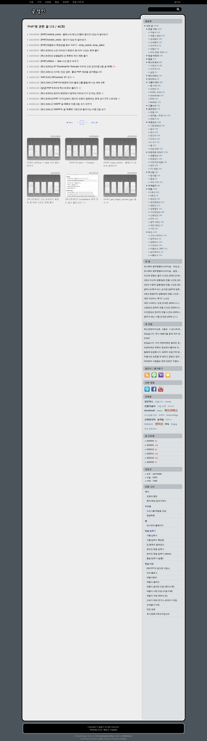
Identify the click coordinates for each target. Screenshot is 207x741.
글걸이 (101, 727)
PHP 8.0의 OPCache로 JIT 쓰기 (56, 77)
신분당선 (156, 215)
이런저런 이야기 (158, 152)
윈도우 (155, 135)
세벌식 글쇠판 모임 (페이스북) (160, 586)
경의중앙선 (157, 202)
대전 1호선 (156, 225)
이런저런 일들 (158, 162)
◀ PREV (69, 122)
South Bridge (172, 415)
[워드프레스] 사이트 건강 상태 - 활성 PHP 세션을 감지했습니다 (71, 72)
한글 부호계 (155, 56)
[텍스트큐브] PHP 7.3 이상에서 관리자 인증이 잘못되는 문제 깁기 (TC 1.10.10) (79, 98)
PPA (167, 424)
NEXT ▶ (94, 122)
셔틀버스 (156, 255)
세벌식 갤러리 (153, 582)
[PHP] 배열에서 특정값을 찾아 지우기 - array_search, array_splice (72, 45)
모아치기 (155, 45)
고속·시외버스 (158, 235)
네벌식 (154, 49)
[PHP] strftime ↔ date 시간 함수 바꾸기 (60, 61)
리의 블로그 (152, 573)
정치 (154, 165)
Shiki (101, 739)
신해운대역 (149, 419)
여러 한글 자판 (158, 52)
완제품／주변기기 (160, 115)
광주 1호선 (157, 222)
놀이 (154, 129)
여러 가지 (156, 182)
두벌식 (155, 32)
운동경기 (156, 159)
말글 (152, 59)
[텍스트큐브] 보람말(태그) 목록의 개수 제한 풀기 (64, 56)
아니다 (171, 406)
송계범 (160, 419)
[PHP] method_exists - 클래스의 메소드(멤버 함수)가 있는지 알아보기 (74, 34)
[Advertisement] (162, 668)
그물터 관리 (155, 82)
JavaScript (156, 95)
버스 (152, 232)
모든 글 (152, 26)
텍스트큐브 (155, 62)
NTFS (161, 415)
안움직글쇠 (149, 406)
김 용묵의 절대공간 (155, 544)
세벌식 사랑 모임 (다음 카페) (160, 591)
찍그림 (153, 172)
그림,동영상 (157, 125)
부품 (154, 112)
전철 (152, 189)
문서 (154, 132)
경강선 (155, 199)
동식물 (155, 175)
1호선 (154, 192)
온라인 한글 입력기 (155, 549)
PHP (154, 99)
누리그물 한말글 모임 (156, 511)
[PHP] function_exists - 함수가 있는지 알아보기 (63, 39)
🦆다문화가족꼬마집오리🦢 (159, 614)
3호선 (154, 195)
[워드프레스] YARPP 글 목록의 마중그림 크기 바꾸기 (66, 104)
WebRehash (127, 736)
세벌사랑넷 (152, 577)
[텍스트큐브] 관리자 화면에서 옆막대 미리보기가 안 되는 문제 (71, 93)
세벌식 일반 (157, 35)
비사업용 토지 (150, 415)
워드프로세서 (150, 429)
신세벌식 (156, 42)
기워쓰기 (156, 65)
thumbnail (149, 410)
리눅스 (155, 139)
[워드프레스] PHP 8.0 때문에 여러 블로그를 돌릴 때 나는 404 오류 (73, 82)
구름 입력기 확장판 (155, 540)
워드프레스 (155, 76)
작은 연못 (151, 609)
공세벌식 (156, 39)
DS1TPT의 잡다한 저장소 (158, 568)
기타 (154, 228)
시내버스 (156, 245)
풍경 (153, 179)
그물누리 (154, 105)
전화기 (154, 119)
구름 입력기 (152, 535)
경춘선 (155, 205)
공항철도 (156, 209)
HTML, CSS (157, 92)
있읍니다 (159, 401)
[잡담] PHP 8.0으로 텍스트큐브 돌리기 (59, 88)
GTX (154, 219)
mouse (168, 401)
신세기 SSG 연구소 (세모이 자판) (162, 600)
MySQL (155, 102)
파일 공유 (156, 149)
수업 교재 (161, 406)
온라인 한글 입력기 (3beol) (159, 554)
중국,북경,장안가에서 (156, 501)
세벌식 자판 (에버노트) (157, 596)
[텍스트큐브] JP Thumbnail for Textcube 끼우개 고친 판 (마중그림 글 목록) (76, 66)
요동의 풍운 (152, 496)
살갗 (153, 72)
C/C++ (169, 419)
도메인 (154, 89)
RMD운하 (148, 424)
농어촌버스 (156, 252)
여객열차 (154, 185)
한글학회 (151, 515)
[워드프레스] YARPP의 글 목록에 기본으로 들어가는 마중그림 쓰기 (73, 109)
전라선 (159, 423)
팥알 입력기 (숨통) (155, 558)
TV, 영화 (156, 169)
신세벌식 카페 (153, 605)
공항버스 (156, 242)
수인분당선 (157, 212)
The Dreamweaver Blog (104, 736)
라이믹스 (153, 79)
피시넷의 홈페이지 (155, 525)
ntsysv (160, 410)
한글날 (174, 424)
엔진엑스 (148, 401)
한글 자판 (155, 29)
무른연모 (154, 122)
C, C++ (155, 142)
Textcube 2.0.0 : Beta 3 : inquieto (103, 730)
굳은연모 (154, 109)
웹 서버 (155, 85)
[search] (163, 9)
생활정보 (156, 155)
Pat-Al (124, 739)
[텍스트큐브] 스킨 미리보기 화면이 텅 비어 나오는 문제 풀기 (70, 50)
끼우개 (155, 69)
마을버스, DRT (158, 248)
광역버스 (155, 239)
